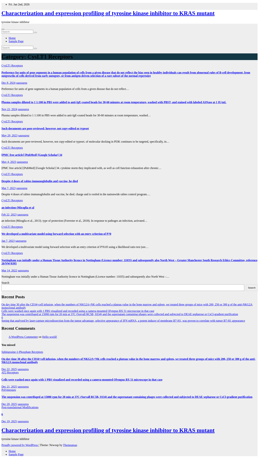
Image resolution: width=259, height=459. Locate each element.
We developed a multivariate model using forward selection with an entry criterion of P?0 (56, 233)
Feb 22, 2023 (9, 214)
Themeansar (70, 445)
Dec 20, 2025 (9, 404)
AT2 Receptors (10, 372)
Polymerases (8, 389)
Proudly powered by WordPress (19, 445)
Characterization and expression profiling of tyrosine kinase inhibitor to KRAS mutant (108, 13)
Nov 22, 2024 (9, 109)
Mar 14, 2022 (9, 270)
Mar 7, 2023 (8, 188)
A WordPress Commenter (23, 336)
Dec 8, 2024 (8, 82)
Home (12, 38)
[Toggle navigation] (2, 29)
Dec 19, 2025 (9, 421)
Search (5, 282)
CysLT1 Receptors (12, 65)
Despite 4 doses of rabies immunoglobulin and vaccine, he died (39, 181)
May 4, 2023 (8, 161)
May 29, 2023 (9, 135)
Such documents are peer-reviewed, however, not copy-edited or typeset (45, 128)
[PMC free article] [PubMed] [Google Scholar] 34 (31, 154)
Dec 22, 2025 (9, 369)
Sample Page (16, 41)
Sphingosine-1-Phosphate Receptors (22, 351)
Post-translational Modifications (19, 407)
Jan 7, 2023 (8, 240)
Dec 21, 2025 (9, 386)
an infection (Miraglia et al (17, 207)
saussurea (21, 82)
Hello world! (49, 336)
